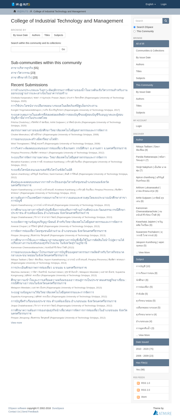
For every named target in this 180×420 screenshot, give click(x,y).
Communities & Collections (150, 50)
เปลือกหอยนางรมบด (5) (148, 307)
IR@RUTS (22, 11)
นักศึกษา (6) (142, 280)
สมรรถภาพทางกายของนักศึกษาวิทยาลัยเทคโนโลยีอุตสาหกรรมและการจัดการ (59, 130)
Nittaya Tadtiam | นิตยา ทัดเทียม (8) (148, 148)
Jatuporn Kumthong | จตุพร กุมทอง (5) (150, 244)
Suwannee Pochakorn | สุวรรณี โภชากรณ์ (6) (149, 234)
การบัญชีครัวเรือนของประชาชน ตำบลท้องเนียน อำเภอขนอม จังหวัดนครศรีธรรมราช (63, 301)
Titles (47, 35)
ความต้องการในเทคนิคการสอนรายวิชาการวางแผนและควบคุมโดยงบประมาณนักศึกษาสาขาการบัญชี (69, 199)
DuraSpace (58, 408)
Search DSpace (143, 27)
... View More (143, 252)
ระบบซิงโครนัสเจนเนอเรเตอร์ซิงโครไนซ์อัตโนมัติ (41, 169)
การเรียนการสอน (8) (146, 273)
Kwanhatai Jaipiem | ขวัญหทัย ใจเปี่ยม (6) (149, 223)
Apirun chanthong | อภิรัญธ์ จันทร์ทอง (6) (150, 179)
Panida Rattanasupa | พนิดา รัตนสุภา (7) (150, 158)
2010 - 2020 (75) (145, 349)
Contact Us (14, 411)
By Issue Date (20, 35)
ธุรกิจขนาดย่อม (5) (146, 300)
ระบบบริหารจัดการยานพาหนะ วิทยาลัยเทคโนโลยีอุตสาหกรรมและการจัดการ (59, 157)
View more (16, 322)
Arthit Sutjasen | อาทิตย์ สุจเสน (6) (150, 199)
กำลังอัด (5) (142, 293)
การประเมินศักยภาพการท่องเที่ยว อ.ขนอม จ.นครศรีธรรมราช (49, 267)
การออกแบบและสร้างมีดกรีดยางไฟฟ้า (34, 139)
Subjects (58, 35)
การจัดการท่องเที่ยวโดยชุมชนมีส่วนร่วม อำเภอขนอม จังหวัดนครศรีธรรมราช (58, 231)
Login (139, 126)
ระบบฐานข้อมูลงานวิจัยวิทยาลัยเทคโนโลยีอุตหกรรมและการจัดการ (52, 292)
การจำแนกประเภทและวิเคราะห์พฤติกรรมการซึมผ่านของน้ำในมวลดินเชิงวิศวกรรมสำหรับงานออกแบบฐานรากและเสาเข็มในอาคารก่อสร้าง (69, 92)
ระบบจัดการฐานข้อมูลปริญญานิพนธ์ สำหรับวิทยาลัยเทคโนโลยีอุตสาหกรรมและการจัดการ (66, 222)
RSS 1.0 (143, 383)
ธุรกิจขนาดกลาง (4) (146, 314)
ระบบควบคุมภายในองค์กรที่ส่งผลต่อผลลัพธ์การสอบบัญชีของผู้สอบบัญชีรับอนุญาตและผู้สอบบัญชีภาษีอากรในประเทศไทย (67, 116)
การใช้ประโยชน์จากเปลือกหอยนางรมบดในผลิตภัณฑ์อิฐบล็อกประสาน (54, 105)
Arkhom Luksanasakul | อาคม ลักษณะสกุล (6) (148, 189)
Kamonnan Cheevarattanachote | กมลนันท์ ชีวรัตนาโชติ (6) (149, 211)
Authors (36, 35)
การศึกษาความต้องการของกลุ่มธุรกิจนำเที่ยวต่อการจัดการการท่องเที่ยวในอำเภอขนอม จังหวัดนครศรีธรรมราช (69, 312)
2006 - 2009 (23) (145, 355)
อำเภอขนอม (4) (144, 321)
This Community (143, 31)
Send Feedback (30, 411)
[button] (150, 4)
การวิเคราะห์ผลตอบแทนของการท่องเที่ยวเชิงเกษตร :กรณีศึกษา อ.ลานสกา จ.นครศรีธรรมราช (69, 148)
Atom (141, 396)
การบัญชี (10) (143, 266)
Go (63, 49)
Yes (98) (140, 369)
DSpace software (17, 408)
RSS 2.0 (143, 390)
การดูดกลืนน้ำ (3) (145, 328)
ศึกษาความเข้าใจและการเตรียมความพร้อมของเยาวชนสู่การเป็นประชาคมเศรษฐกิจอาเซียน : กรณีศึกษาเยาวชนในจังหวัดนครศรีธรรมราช (68, 281)
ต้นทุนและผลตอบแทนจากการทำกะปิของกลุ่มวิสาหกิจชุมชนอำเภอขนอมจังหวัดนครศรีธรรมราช (60, 184)
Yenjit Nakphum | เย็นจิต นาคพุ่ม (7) (151, 169)
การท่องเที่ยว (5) (144, 287)
